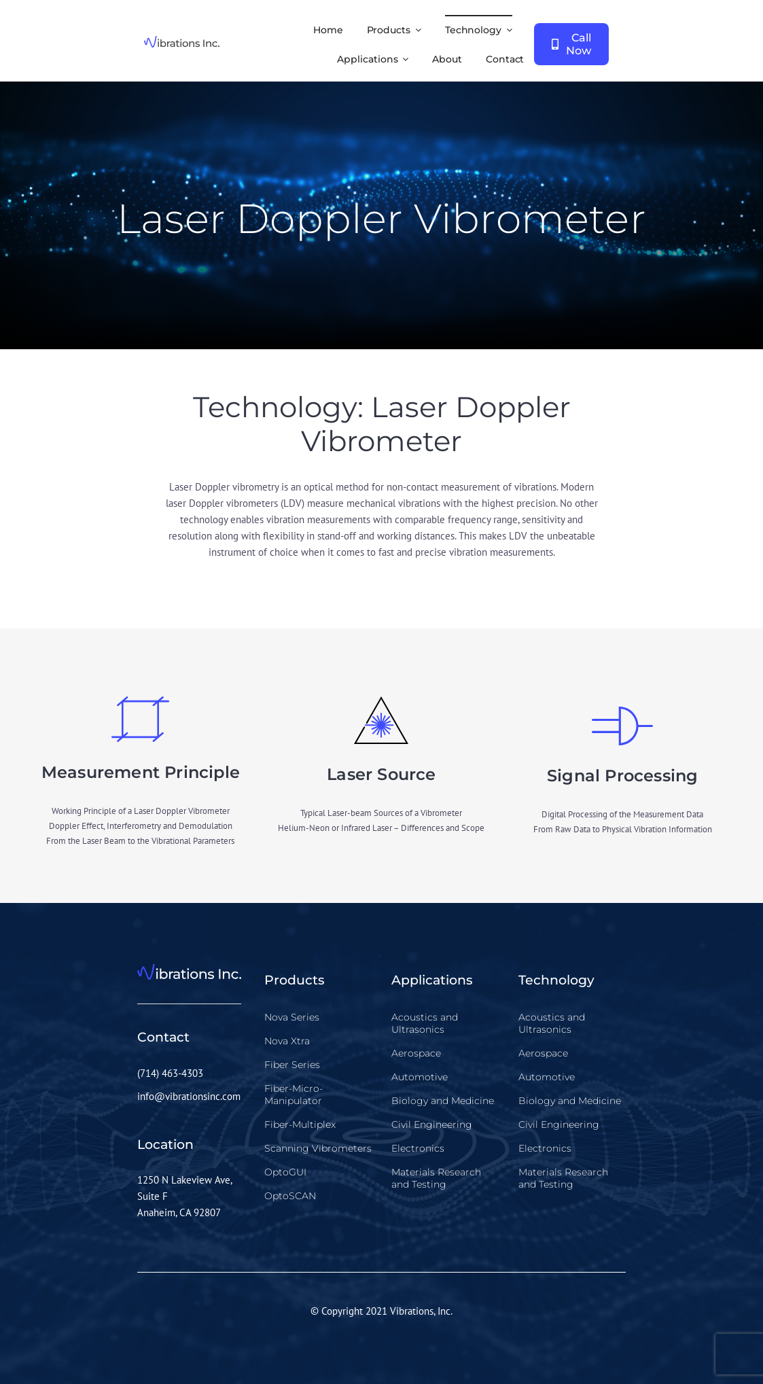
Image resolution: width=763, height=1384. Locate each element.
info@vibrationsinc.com (189, 1096)
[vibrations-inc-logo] (181, 41)
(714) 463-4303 (170, 1073)
